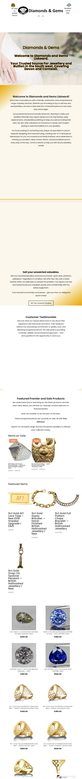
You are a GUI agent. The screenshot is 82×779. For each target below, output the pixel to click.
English (63, 777)
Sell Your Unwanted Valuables (41, 303)
